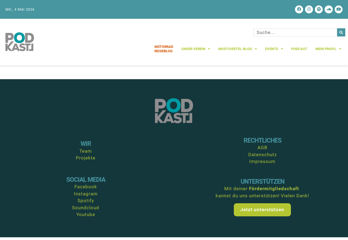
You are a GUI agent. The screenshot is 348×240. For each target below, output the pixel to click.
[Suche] (341, 35)
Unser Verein (195, 51)
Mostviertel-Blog (237, 51)
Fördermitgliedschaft (274, 191)
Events (274, 51)
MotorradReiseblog (163, 52)
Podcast (299, 52)
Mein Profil (328, 51)
